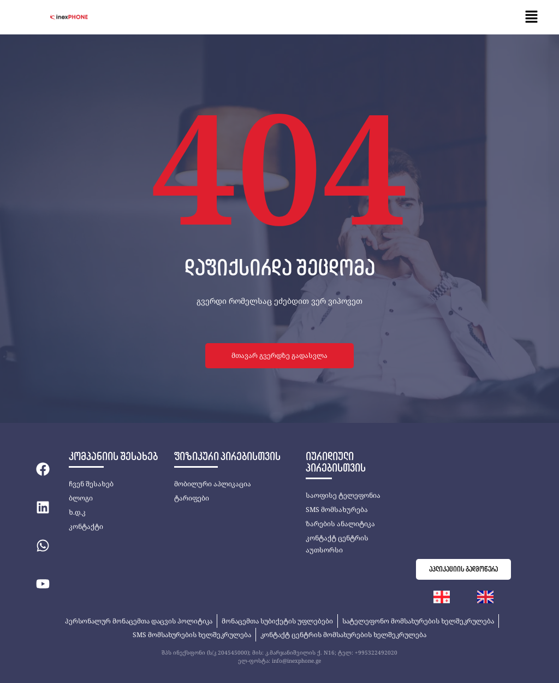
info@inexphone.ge (296, 660)
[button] (532, 17)
